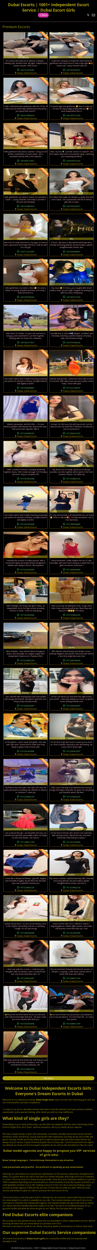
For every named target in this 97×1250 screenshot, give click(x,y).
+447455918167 (73, 70)
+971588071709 (27, 842)
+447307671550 (73, 115)
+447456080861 (73, 251)
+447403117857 (27, 161)
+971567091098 (27, 478)
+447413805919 (27, 115)
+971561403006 (27, 524)
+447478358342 (27, 297)
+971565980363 (27, 433)
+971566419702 (73, 433)
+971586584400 (73, 524)
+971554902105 (73, 478)
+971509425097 (27, 706)
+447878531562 (73, 161)
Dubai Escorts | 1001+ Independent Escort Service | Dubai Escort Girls (48, 7)
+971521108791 (73, 388)
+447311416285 (27, 70)
